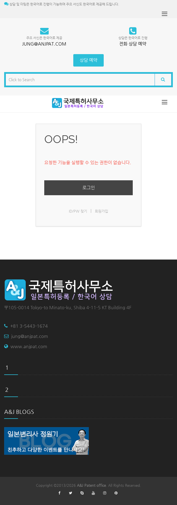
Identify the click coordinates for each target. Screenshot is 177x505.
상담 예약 (88, 60)
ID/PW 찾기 (78, 211)
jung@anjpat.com (29, 336)
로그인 (88, 187)
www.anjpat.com (29, 346)
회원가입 (101, 211)
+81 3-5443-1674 (29, 326)
